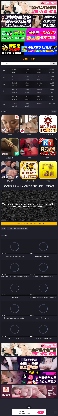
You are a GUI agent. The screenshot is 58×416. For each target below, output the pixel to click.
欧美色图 (39, 89)
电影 (4, 84)
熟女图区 (39, 92)
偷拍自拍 (26, 83)
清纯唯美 (26, 92)
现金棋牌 (39, 72)
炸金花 (27, 72)
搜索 (54, 63)
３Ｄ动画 (51, 76)
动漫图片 (51, 89)
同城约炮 (14, 103)
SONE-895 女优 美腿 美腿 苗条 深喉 (17, 228)
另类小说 (26, 99)
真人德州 (26, 69)
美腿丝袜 (14, 92)
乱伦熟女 (39, 86)
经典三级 (26, 86)
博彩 (4, 71)
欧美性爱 (51, 83)
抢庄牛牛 (51, 72)
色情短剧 (26, 106)
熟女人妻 (14, 79)
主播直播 (39, 79)
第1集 (3, 228)
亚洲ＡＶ (14, 76)
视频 (4, 77)
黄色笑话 (39, 99)
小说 (4, 98)
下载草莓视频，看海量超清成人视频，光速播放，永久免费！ (34, 224)
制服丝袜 (14, 86)
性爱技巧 (51, 99)
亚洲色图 (26, 89)
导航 (4, 104)
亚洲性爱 (14, 83)
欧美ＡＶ (39, 76)
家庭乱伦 (26, 96)
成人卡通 (39, 83)
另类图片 (51, 92)
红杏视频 (14, 106)
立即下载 (40, 412)
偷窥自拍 (14, 89)
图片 (4, 91)
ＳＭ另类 (51, 79)
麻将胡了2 (14, 72)
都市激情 (14, 96)
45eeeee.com (29, 59)
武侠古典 (51, 96)
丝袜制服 (26, 79)
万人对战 (39, 69)
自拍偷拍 (26, 76)
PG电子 (14, 69)
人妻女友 (39, 96)
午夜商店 (26, 103)
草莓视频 (39, 103)
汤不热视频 (52, 103)
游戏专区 (51, 69)
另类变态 (51, 86)
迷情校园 (14, 99)
